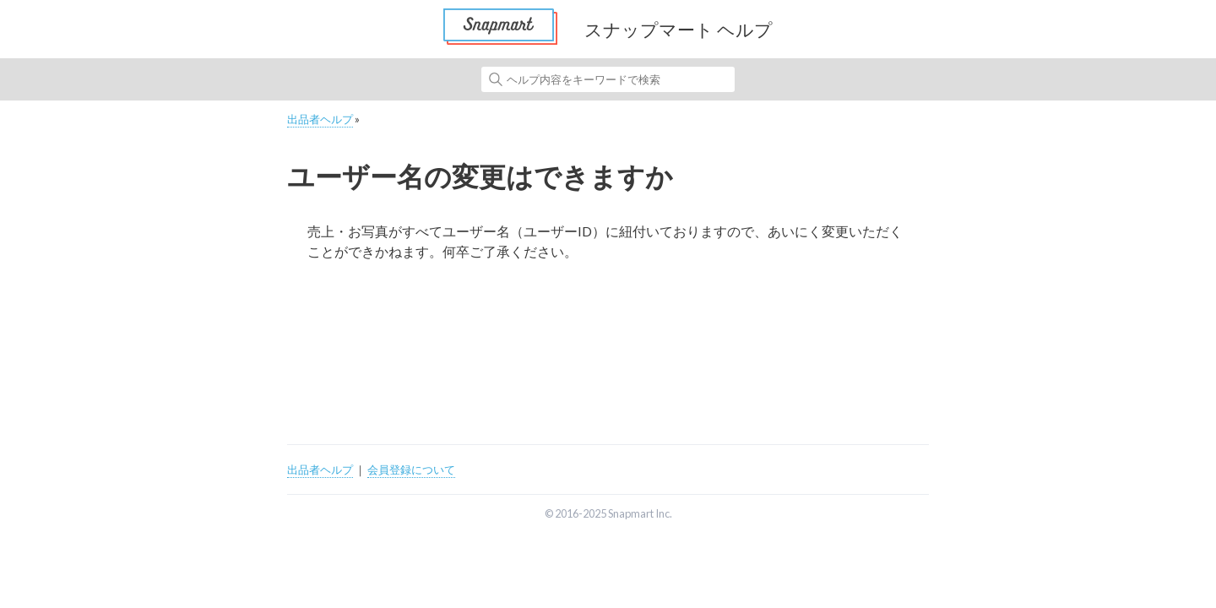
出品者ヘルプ (320, 119)
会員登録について (411, 469)
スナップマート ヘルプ (678, 29)
